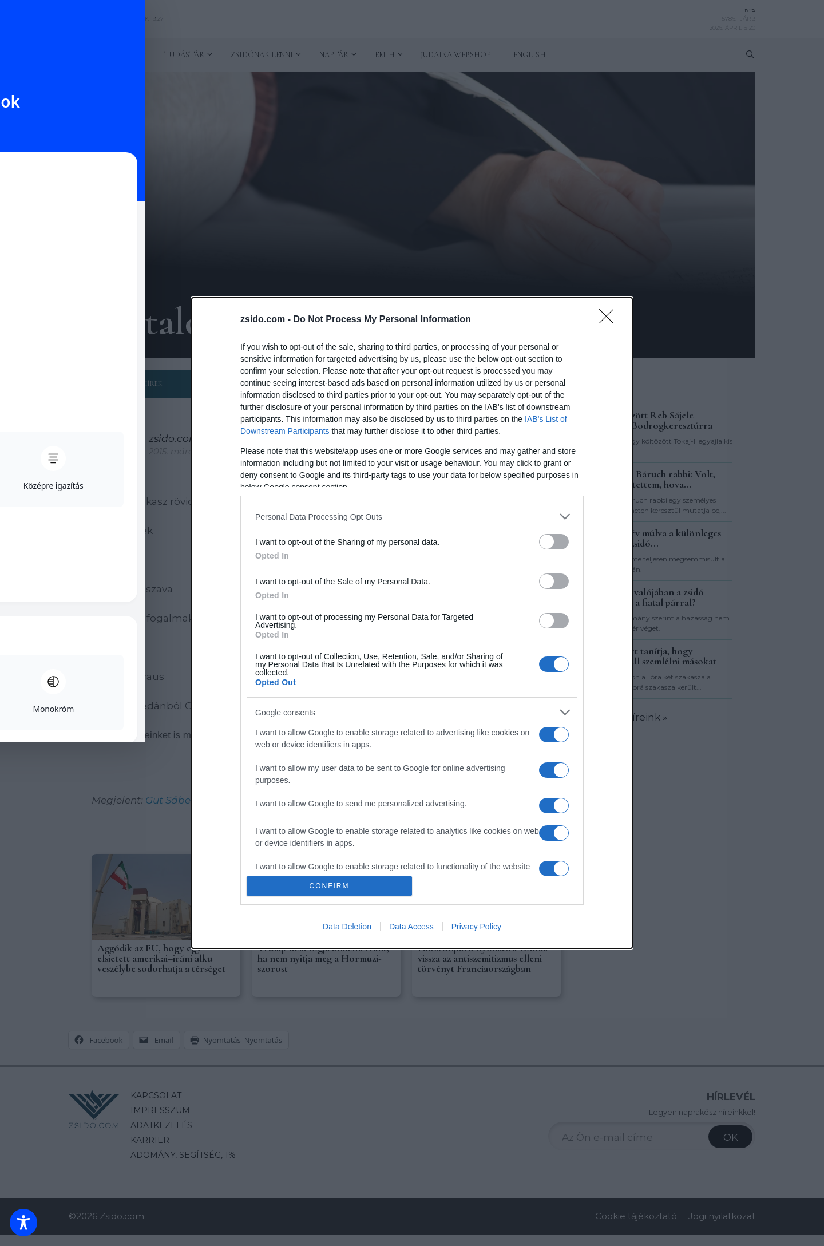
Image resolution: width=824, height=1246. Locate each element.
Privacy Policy (476, 926)
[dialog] (412, 623)
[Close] (610, 320)
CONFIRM (329, 885)
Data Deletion (347, 926)
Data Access (411, 926)
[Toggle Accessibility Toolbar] (23, 1222)
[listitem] (412, 517)
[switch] (554, 541)
